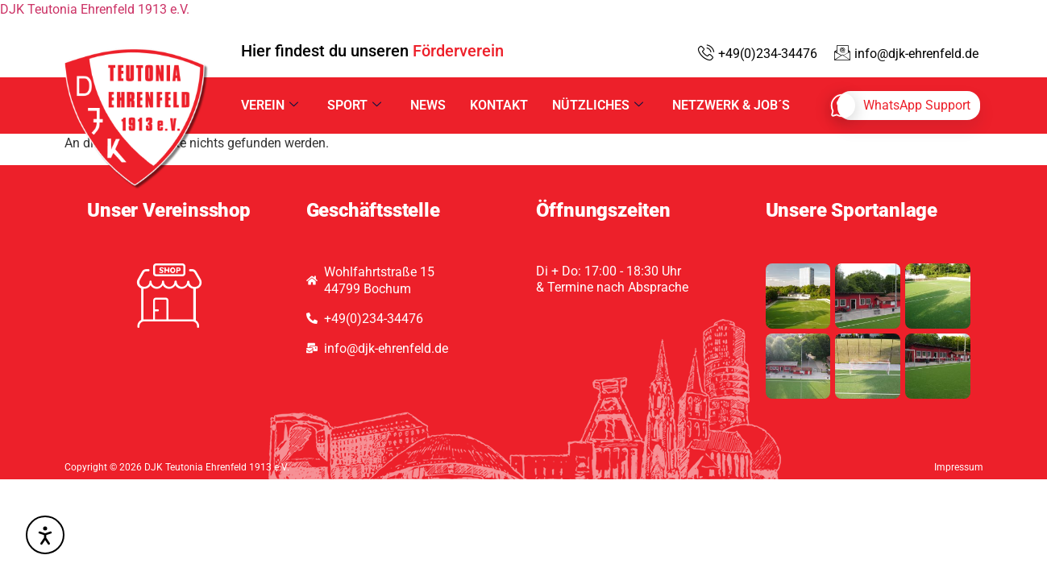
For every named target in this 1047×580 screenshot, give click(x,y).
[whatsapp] (908, 105)
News (428, 105)
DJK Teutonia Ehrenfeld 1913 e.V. (94, 9)
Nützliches (597, 105)
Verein (269, 105)
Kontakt (499, 105)
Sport (354, 105)
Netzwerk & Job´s (731, 105)
